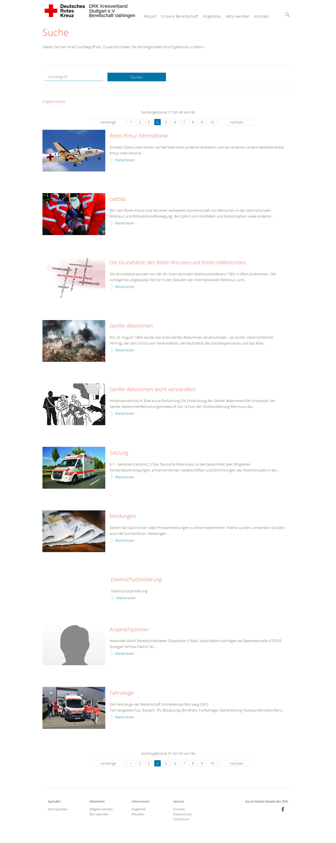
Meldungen (123, 516)
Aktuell (150, 16)
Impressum (181, 819)
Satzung (119, 453)
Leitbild (118, 199)
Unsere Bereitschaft (179, 16)
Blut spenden (99, 814)
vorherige (108, 122)
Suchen (137, 77)
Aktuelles (137, 814)
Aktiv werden (238, 16)
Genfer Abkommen (131, 326)
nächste (236, 122)
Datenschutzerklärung (136, 580)
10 (212, 122)
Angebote (212, 16)
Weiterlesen (125, 159)
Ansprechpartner (129, 629)
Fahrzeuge (122, 693)
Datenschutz (182, 814)
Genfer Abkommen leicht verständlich (153, 389)
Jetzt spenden (58, 809)
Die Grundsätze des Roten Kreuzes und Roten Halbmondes (178, 263)
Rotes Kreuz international (139, 136)
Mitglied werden (101, 809)
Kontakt (262, 16)
